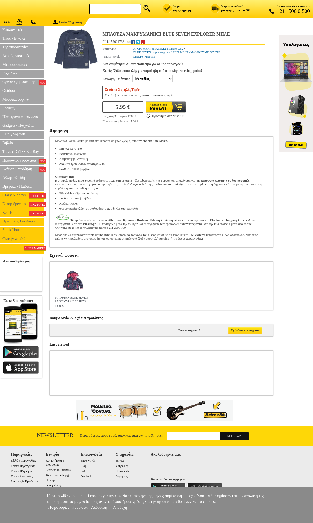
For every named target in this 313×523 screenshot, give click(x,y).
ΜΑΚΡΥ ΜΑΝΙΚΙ (144, 56)
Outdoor (8, 90)
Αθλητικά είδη (13, 178)
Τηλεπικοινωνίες (15, 47)
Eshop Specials (23, 204)
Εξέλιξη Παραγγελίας (23, 460)
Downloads (122, 471)
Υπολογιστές (12, 30)
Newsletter (55, 435)
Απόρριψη (99, 507)
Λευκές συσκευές (15, 56)
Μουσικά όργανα (15, 99)
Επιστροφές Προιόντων (24, 481)
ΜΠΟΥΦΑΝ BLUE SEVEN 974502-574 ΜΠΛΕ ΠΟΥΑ (71, 299)
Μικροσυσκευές (15, 64)
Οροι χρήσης (53, 485)
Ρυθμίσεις (79, 507)
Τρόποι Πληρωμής (21, 471)
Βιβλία (7, 143)
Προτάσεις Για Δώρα (18, 221)
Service (120, 460)
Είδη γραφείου (13, 134)
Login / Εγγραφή (67, 22)
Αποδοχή (120, 507)
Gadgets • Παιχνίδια (18, 125)
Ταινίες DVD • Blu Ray (20, 151)
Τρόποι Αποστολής (22, 476)
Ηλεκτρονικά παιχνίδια (20, 117)
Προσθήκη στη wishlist (164, 116)
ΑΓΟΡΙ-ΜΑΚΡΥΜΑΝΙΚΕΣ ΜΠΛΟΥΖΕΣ (158, 48)
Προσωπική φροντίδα (23, 160)
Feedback (86, 476)
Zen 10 (23, 213)
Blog (83, 466)
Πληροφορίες (58, 507)
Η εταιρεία (52, 480)
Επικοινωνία (88, 460)
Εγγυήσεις (121, 476)
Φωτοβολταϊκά (14, 238)
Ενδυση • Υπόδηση (23, 169)
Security (8, 108)
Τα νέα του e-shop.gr (58, 475)
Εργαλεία (9, 73)
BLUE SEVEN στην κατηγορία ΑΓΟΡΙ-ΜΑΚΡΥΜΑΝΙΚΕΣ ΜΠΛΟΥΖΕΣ (177, 52)
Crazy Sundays (23, 195)
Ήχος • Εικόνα (13, 38)
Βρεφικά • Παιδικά (17, 186)
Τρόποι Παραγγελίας (23, 466)
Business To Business (58, 469)
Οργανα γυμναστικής (23, 82)
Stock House (12, 230)
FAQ (83, 471)
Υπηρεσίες (122, 466)
